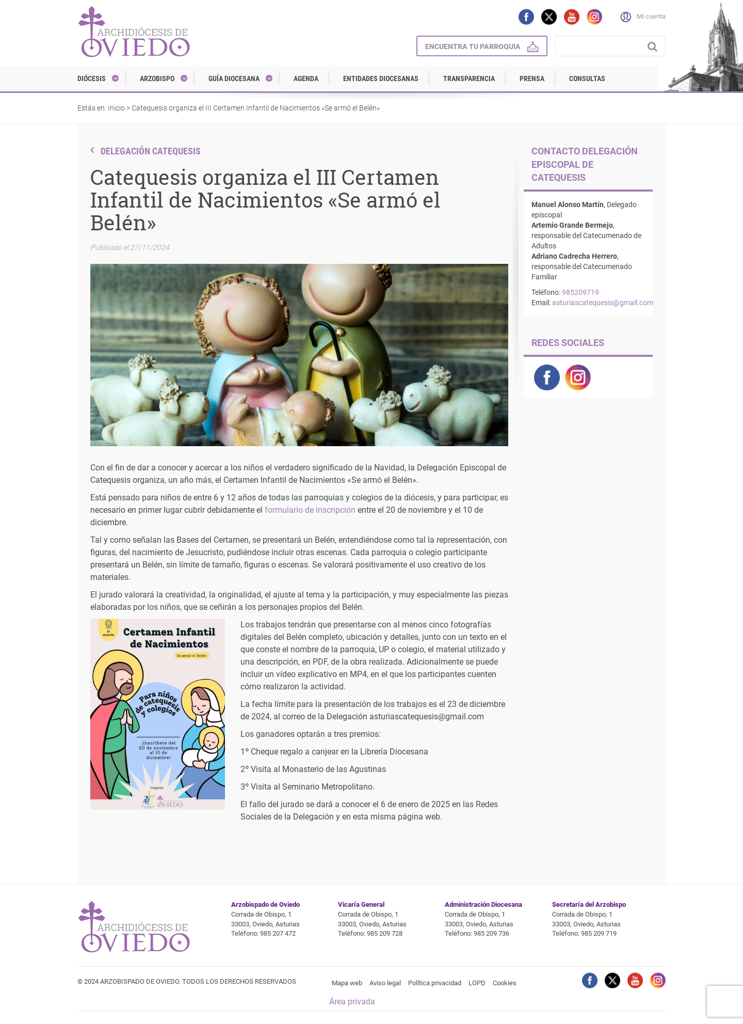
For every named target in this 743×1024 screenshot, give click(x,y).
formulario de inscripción (310, 510)
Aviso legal (385, 983)
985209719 (580, 292)
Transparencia (469, 78)
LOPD (477, 983)
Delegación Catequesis (151, 151)
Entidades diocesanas (380, 78)
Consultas (587, 78)
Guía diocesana (234, 78)
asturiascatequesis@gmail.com (602, 302)
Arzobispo (157, 78)
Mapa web (347, 983)
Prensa (532, 78)
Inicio (116, 108)
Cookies (504, 983)
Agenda (306, 78)
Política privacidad (434, 983)
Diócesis (91, 78)
